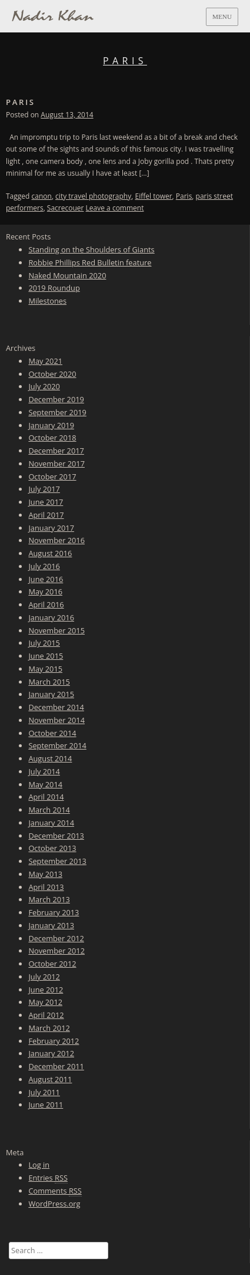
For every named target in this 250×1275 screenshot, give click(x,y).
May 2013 (45, 874)
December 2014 (56, 707)
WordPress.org (54, 1203)
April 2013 (46, 887)
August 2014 (50, 758)
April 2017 (46, 515)
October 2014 (52, 733)
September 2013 (57, 861)
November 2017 (56, 463)
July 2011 (44, 1092)
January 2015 (51, 694)
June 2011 (45, 1104)
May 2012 (45, 1002)
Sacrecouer (65, 208)
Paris (20, 102)
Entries (48, 1178)
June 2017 (45, 502)
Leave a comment (115, 208)
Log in (38, 1164)
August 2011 (50, 1079)
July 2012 (44, 976)
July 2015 (44, 643)
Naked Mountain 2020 (67, 275)
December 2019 (56, 399)
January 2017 (51, 528)
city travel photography (93, 196)
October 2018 (52, 437)
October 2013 (52, 848)
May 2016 (45, 591)
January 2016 (51, 617)
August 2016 (50, 553)
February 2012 (53, 1041)
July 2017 (44, 489)
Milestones (47, 300)
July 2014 (44, 771)
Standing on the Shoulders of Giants (91, 249)
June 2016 (45, 579)
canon (42, 196)
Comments (54, 1191)
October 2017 (52, 476)
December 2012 (56, 938)
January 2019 (51, 425)
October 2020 (52, 374)
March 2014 (48, 809)
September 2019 (57, 412)
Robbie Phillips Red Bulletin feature (89, 262)
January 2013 (51, 925)
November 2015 (56, 630)
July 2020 (44, 386)
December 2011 (56, 1066)
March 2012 (48, 1028)
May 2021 (45, 361)
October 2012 (52, 963)
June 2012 (45, 989)
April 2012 (46, 1015)
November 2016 (56, 540)
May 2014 (45, 784)
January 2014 (51, 822)
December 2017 (56, 450)
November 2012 (56, 950)
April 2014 (46, 796)
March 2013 (48, 899)
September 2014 (57, 745)
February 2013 (53, 912)
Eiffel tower (153, 196)
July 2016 (44, 566)
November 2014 (56, 720)
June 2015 (45, 655)
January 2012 (51, 1053)
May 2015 (45, 668)
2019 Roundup (53, 287)
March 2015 (48, 681)
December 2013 (56, 835)
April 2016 (46, 604)
